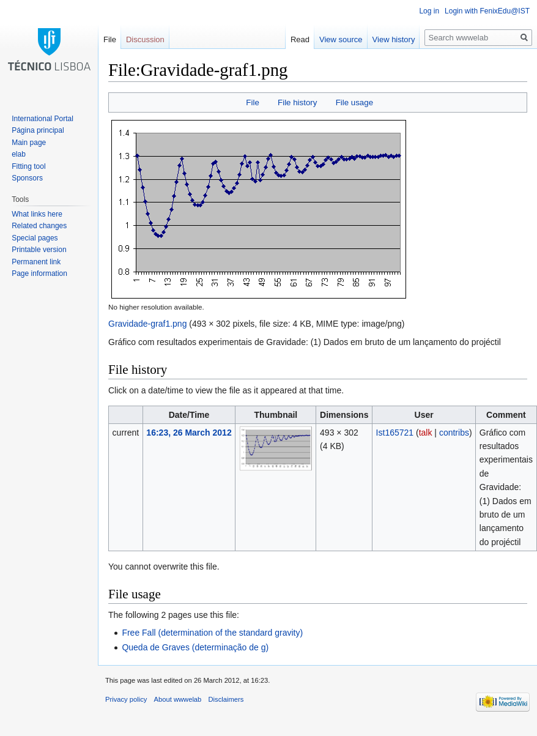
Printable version (39, 249)
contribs (454, 432)
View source (341, 39)
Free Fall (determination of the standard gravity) (212, 632)
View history (393, 39)
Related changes (39, 225)
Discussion (145, 39)
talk (425, 432)
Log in (429, 11)
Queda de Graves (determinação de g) (195, 647)
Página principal (38, 130)
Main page (29, 142)
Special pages (34, 238)
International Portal (42, 118)
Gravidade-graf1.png (147, 324)
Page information (39, 273)
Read (300, 39)
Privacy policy (126, 699)
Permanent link (36, 262)
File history (297, 102)
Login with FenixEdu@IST (487, 11)
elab (19, 154)
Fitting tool (28, 166)
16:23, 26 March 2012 (188, 432)
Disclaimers (226, 699)
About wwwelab (178, 699)
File (252, 102)
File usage (354, 102)
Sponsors (27, 178)
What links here (37, 214)
